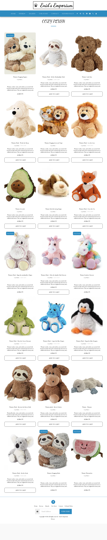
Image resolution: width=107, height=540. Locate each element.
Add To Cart (54, 102)
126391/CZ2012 (23, 291)
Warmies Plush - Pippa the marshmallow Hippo (20, 286)
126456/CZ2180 (56, 358)
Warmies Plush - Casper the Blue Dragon (53, 355)
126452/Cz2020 (23, 154)
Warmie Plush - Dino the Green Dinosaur (20, 355)
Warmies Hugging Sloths (53, 489)
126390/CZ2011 (90, 358)
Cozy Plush (19, 85)
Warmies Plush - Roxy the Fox (87, 218)
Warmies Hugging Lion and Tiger (53, 152)
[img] (20, 58)
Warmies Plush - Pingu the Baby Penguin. (87, 355)
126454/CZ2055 (23, 358)
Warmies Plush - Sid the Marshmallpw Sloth (53, 83)
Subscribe (65, 528)
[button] (77, 13)
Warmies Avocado (20, 218)
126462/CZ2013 (90, 154)
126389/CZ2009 (56, 87)
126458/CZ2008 (23, 491)
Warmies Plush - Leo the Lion (87, 152)
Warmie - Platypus (87, 422)
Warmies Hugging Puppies (20, 82)
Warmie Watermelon (87, 489)
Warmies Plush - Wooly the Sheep (20, 152)
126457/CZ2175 (56, 291)
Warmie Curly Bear (87, 82)
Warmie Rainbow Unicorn (87, 285)
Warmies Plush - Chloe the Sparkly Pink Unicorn (53, 286)
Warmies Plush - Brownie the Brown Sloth (20, 422)
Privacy (53, 535)
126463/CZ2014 (23, 424)
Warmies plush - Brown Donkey (53, 422)
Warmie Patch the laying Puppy (53, 218)
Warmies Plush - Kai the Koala (20, 489)
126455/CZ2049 (90, 221)
